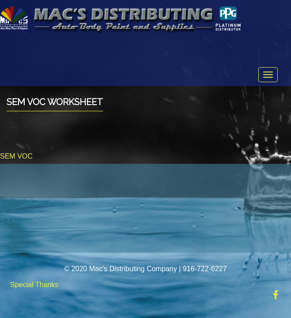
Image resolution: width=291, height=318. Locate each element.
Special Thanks (34, 284)
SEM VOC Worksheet (55, 102)
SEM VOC (16, 156)
